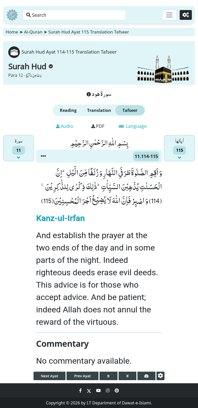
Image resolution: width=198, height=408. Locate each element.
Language (133, 126)
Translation (99, 110)
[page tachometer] (146, 376)
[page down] (127, 376)
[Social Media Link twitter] (89, 390)
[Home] (12, 14)
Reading (68, 110)
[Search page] (81, 15)
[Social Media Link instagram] (108, 390)
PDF (97, 126)
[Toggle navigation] (168, 15)
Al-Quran (33, 32)
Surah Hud (30, 66)
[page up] (108, 376)
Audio (64, 126)
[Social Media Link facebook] (81, 390)
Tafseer (129, 110)
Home (12, 32)
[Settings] (185, 15)
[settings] (160, 376)
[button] (43, 156)
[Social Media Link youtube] (99, 390)
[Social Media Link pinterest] (117, 390)
